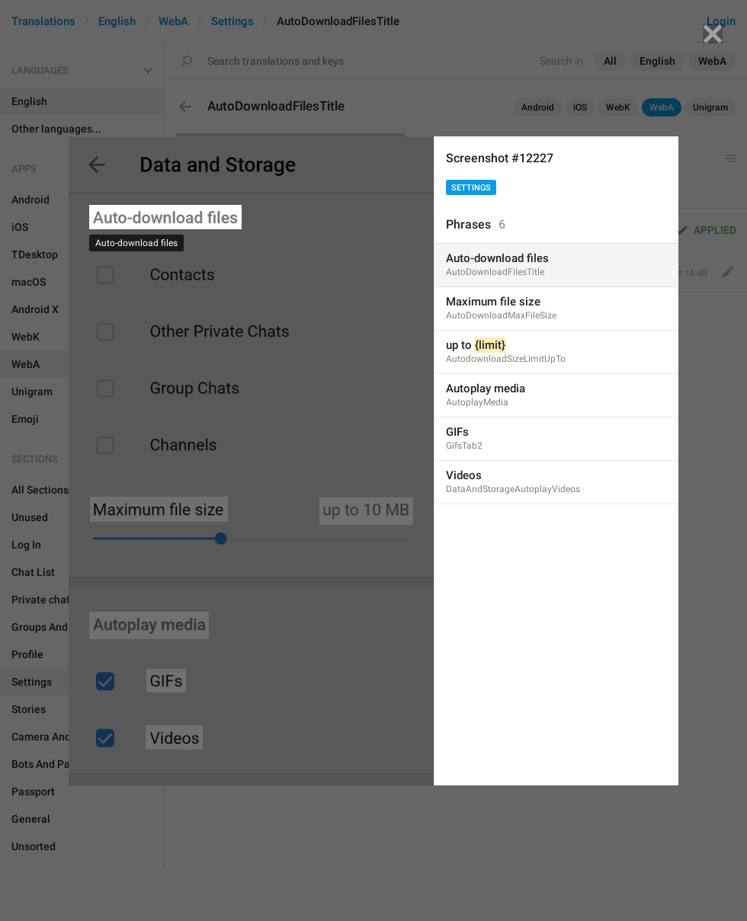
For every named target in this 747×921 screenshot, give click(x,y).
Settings (471, 188)
